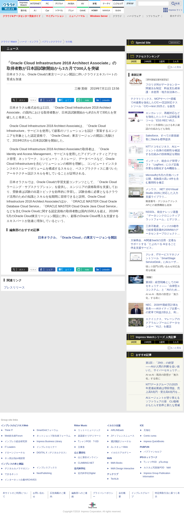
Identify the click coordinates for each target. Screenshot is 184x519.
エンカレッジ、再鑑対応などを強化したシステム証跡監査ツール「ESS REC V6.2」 (163, 116)
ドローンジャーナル (15, 452)
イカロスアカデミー (121, 452)
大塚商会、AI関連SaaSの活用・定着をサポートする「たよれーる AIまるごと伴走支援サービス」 (153, 244)
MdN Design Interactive (122, 468)
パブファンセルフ (153, 451)
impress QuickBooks (154, 441)
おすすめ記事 (144, 354)
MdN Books (116, 463)
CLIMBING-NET (86, 463)
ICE (142, 425)
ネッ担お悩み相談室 (15, 458)
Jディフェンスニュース (122, 435)
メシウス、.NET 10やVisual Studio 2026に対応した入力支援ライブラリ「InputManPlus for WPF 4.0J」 (162, 197)
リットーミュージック (89, 430)
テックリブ (112, 474)
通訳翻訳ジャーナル (121, 441)
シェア (49, 100)
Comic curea (150, 435)
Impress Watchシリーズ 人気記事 (156, 337)
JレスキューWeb (119, 447)
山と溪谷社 (79, 452)
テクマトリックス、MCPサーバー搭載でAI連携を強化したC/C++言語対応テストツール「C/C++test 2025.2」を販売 (154, 102)
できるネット (11, 474)
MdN (109, 458)
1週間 (162, 61)
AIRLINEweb (117, 430)
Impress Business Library (49, 441)
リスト (33, 100)
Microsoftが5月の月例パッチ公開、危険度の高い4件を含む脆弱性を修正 (162, 178)
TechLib (114, 478)
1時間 (134, 61)
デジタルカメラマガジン (17, 468)
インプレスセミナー (47, 447)
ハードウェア (134, 16)
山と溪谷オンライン (88, 457)
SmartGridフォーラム (47, 430)
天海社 (147, 430)
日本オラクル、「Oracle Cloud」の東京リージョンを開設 (77, 237)
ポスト (22, 100)
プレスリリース (14, 287)
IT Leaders (10, 447)
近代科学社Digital (86, 473)
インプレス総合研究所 (16, 441)
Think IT (9, 430)
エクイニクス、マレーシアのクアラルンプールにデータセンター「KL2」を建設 (163, 322)
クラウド (117, 16)
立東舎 (81, 447)
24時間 (147, 61)
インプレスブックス (47, 467)
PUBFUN (144, 447)
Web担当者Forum (14, 435)
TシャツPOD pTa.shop (156, 462)
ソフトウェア (153, 16)
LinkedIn (106, 100)
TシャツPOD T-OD (88, 441)
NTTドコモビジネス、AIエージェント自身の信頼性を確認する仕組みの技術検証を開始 (163, 150)
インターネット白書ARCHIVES (20, 479)
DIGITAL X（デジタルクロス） (52, 452)
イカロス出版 (114, 425)
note (87, 100)
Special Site (143, 42)
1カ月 (176, 61)
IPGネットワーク (148, 457)
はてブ (68, 100)
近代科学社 (79, 468)
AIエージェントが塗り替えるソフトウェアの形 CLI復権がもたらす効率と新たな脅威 (163, 401)
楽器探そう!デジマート (89, 435)
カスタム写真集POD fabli (157, 467)
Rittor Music (80, 425)
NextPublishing (44, 473)
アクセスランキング (147, 56)
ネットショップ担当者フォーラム (53, 435)
